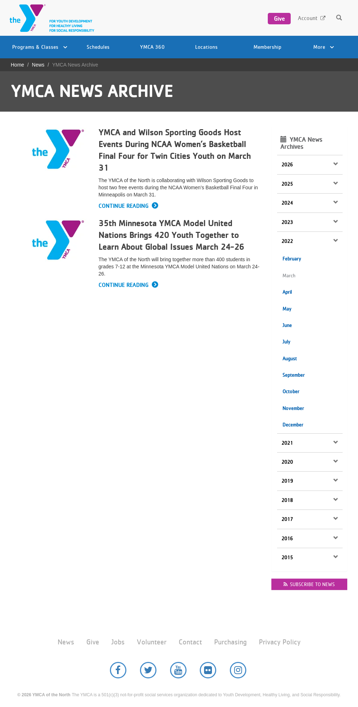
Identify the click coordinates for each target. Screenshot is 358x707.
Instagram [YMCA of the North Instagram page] (238, 670)
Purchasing (230, 642)
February (291, 259)
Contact (190, 642)
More (323, 47)
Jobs (118, 642)
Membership (267, 47)
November (293, 408)
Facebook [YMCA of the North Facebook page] (118, 670)
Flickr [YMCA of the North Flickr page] (208, 670)
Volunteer (151, 642)
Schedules (98, 47)
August (289, 358)
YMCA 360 (152, 47)
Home (17, 65)
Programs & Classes (39, 47)
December (292, 425)
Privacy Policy (279, 642)
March (288, 275)
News (38, 65)
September (293, 375)
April (287, 292)
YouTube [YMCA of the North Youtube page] (178, 670)
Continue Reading (123, 206)
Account (308, 18)
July (286, 342)
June (287, 325)
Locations (206, 47)
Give (279, 18)
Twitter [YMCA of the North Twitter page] (148, 670)
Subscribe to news (309, 584)
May (286, 309)
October (290, 391)
